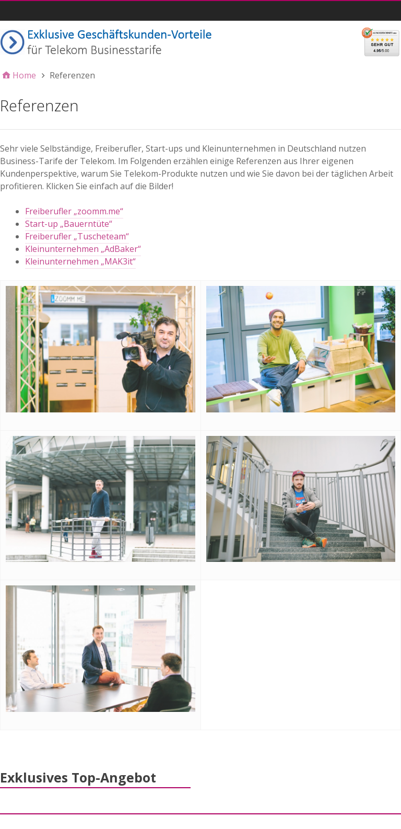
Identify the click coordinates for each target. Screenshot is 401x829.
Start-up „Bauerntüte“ (68, 223)
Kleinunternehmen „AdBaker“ (83, 249)
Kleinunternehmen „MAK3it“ (80, 261)
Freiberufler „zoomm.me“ (74, 211)
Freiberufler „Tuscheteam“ (77, 236)
